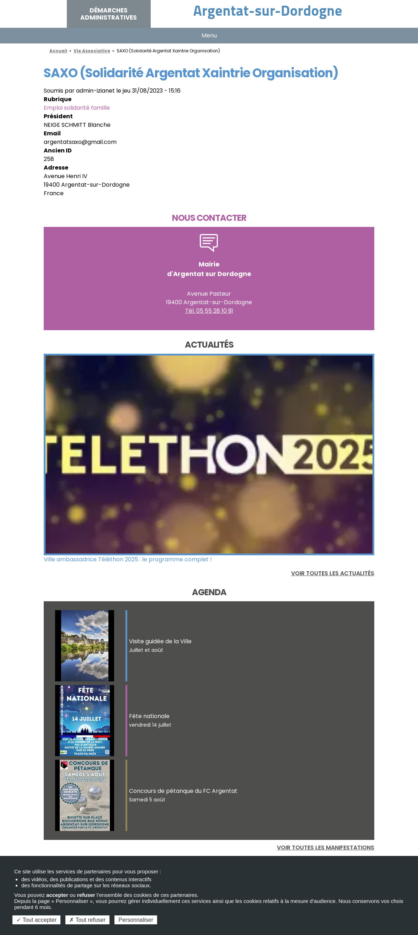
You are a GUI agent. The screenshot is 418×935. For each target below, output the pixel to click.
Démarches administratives (108, 14)
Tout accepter (36, 920)
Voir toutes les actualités (332, 573)
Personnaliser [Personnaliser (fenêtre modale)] (135, 920)
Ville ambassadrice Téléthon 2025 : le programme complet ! (128, 559)
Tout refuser (87, 920)
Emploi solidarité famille (77, 108)
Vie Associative (92, 51)
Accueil (58, 51)
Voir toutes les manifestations (325, 847)
